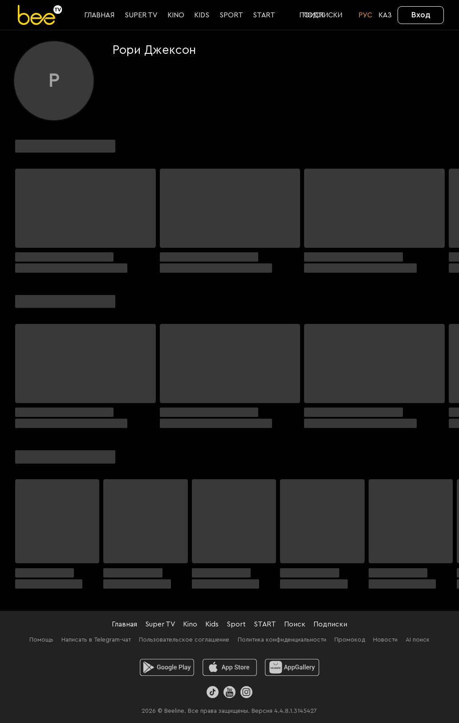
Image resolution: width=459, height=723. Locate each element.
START (265, 624)
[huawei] (292, 667)
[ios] (229, 667)
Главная (124, 624)
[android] (166, 667)
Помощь (41, 640)
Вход (421, 15)
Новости (385, 640)
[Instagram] (246, 692)
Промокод (349, 640)
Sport (236, 624)
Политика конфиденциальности (282, 640)
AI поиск (418, 640)
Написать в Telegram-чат (96, 640)
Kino (190, 624)
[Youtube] (229, 692)
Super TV (160, 624)
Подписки (330, 624)
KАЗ (385, 15)
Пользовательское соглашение (184, 640)
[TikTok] (213, 692)
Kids (212, 624)
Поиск (294, 624)
